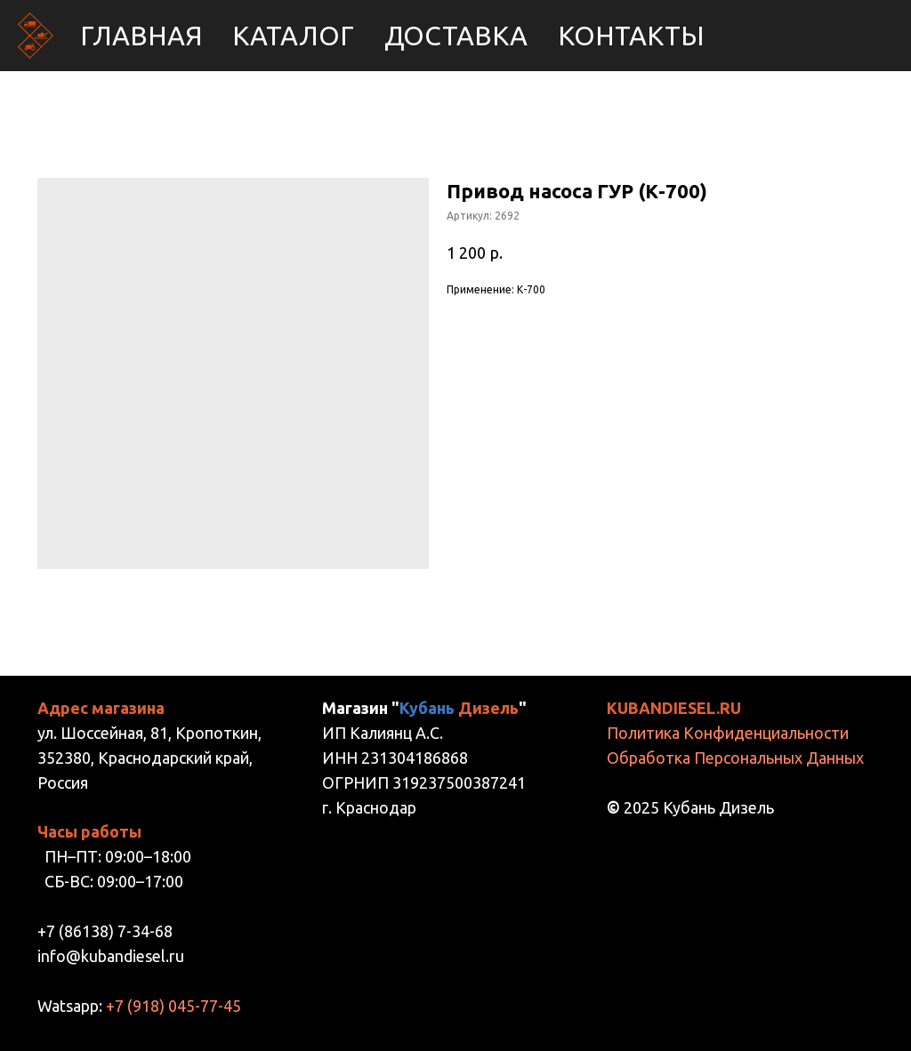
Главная (141, 35)
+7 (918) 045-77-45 (173, 1006)
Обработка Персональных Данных (735, 757)
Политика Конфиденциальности (728, 733)
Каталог (293, 35)
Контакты (631, 35)
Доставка (456, 35)
